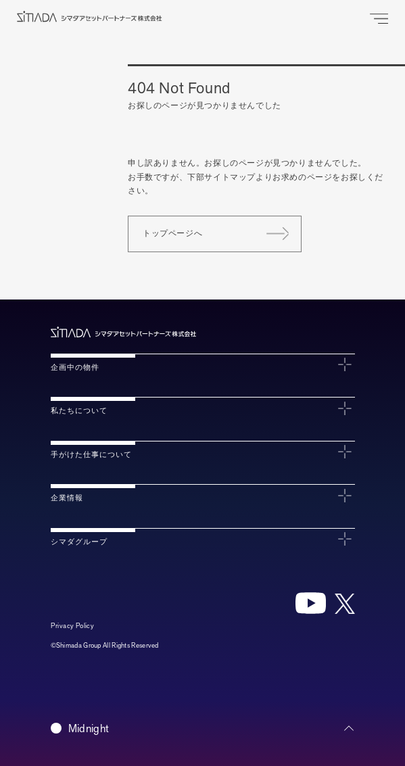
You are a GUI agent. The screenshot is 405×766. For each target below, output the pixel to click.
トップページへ (172, 233)
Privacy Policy (73, 625)
